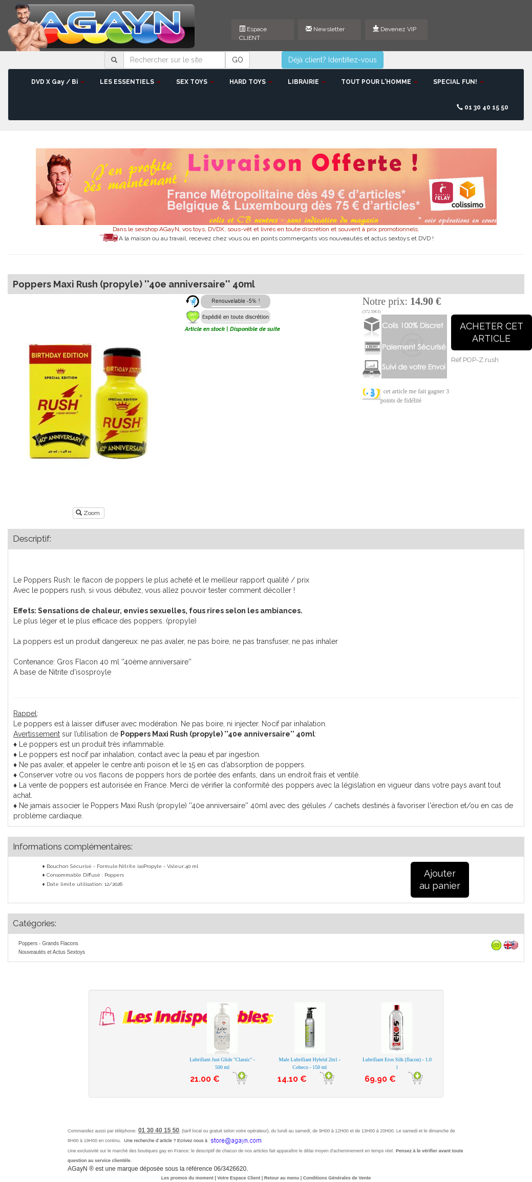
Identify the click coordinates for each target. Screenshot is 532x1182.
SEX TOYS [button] (195, 81)
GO (237, 60)
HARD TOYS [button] (250, 81)
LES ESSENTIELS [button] (130, 81)
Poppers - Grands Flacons (48, 943)
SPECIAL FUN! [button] (458, 81)
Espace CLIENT (253, 33)
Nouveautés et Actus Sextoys (51, 952)
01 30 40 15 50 (482, 107)
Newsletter (325, 29)
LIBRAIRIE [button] (307, 81)
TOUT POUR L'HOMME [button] (379, 81)
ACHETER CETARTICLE (491, 332)
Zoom (88, 513)
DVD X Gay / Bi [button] (57, 81)
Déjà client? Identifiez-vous (332, 60)
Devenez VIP (394, 29)
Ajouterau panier (439, 879)
